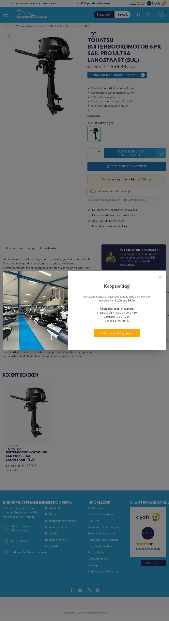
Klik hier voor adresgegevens (117, 333)
